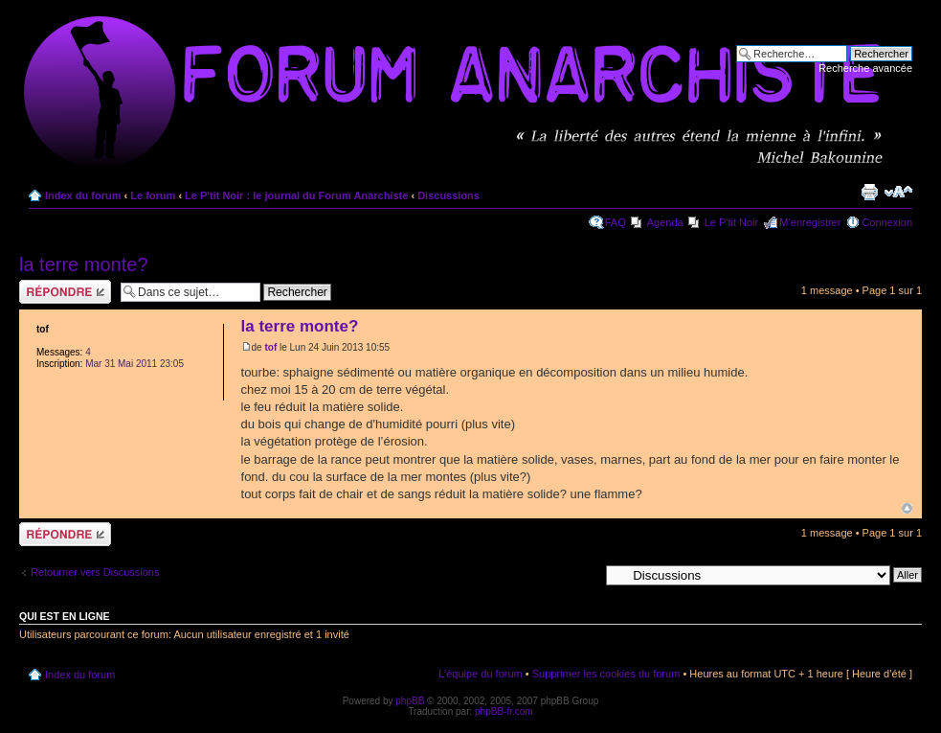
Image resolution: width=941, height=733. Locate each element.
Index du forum (83, 195)
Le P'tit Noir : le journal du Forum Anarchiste (296, 195)
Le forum (152, 195)
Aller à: (582, 574)
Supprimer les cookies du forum (606, 673)
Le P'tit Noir (732, 222)
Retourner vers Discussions (95, 572)
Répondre (65, 292)
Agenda (665, 222)
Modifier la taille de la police (898, 191)
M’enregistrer (809, 222)
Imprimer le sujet (869, 191)
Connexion (887, 222)
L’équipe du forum (480, 673)
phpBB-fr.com (504, 711)
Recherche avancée (865, 68)
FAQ (615, 222)
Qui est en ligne (64, 616)
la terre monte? (83, 264)
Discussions (448, 195)
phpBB (409, 701)
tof (270, 347)
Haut (907, 508)
